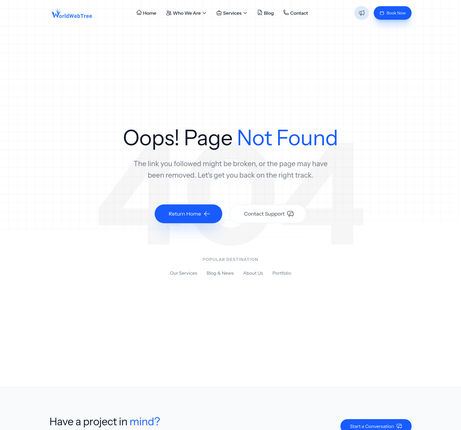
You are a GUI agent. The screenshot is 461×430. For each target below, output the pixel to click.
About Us (253, 273)
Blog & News (220, 273)
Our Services (183, 273)
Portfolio (282, 273)
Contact (295, 12)
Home (146, 12)
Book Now (393, 13)
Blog (265, 12)
